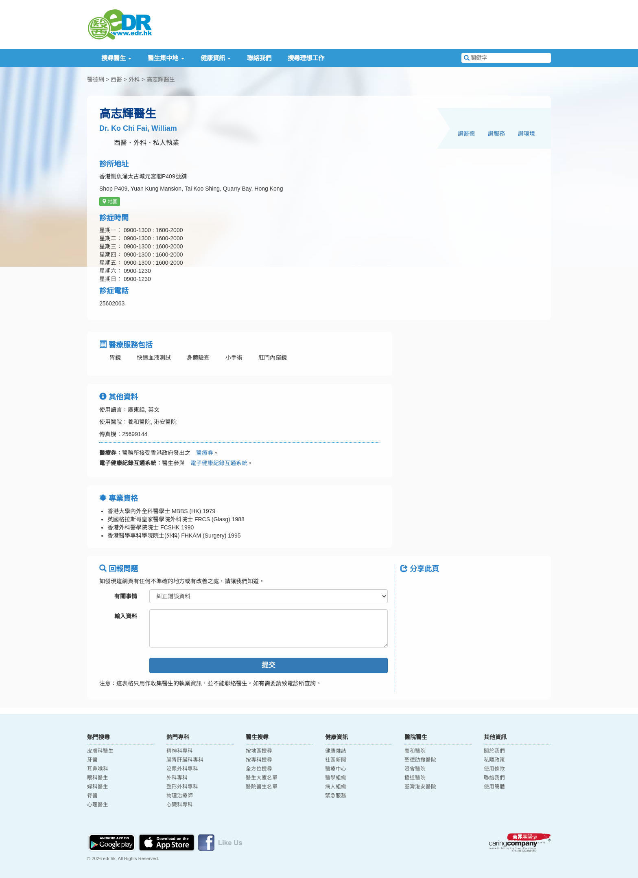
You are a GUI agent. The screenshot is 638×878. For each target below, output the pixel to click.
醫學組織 (335, 778)
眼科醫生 (97, 778)
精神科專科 (179, 751)
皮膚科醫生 (100, 751)
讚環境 (526, 133)
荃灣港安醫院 (420, 787)
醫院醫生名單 (261, 787)
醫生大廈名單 (261, 778)
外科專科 (177, 778)
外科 (134, 79)
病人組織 (335, 787)
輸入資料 (125, 616)
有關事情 (125, 596)
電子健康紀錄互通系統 (216, 463)
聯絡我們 (259, 58)
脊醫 (92, 796)
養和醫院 (415, 751)
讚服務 (496, 133)
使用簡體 (494, 787)
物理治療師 (179, 796)
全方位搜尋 (259, 769)
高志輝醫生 (160, 79)
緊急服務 (335, 796)
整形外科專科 (182, 787)
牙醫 (92, 760)
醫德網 (95, 79)
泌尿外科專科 (182, 769)
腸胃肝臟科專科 (184, 760)
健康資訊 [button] (216, 58)
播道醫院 (415, 778)
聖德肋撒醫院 (420, 760)
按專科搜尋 (259, 760)
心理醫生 (97, 805)
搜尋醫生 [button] (116, 58)
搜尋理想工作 (306, 58)
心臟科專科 (179, 805)
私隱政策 (494, 760)
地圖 (110, 201)
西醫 (116, 79)
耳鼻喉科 (97, 769)
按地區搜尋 (259, 751)
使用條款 (494, 769)
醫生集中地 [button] (166, 58)
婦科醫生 (97, 787)
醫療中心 (335, 769)
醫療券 (201, 453)
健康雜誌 (335, 751)
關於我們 (494, 751)
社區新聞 (335, 760)
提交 (268, 665)
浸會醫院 (415, 769)
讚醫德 (466, 133)
